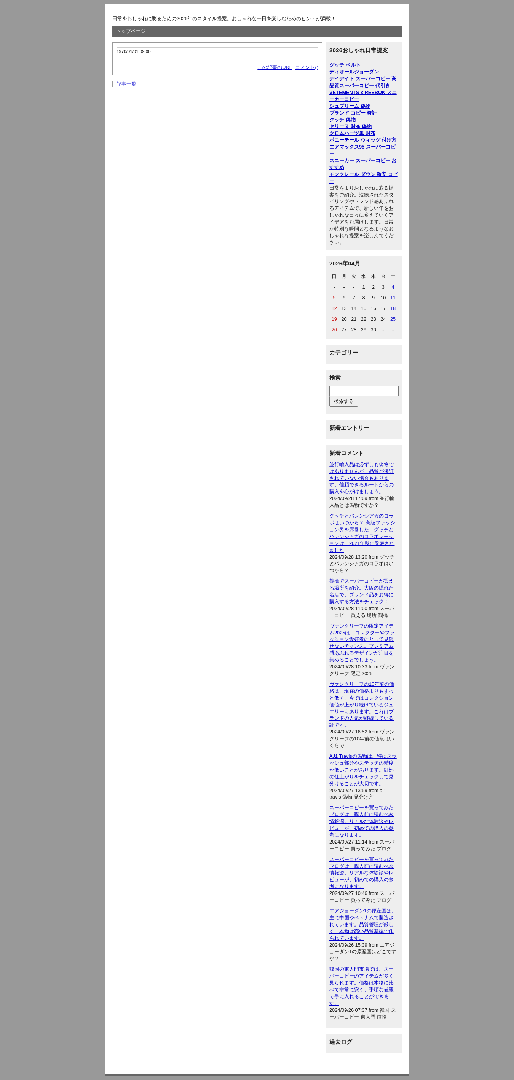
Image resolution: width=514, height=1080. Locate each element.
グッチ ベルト (345, 65)
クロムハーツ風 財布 (352, 133)
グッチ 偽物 (342, 120)
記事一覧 (126, 84)
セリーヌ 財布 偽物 (350, 126)
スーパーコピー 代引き (364, 85)
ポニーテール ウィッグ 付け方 (362, 140)
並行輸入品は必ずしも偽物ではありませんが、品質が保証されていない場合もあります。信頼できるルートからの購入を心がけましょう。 (361, 478)
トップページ (131, 31)
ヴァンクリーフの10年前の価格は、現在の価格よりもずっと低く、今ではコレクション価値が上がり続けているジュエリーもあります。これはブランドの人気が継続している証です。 (361, 704)
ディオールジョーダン (354, 72)
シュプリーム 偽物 (349, 106)
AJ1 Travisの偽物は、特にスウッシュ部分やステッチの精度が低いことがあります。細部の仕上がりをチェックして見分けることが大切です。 (363, 769)
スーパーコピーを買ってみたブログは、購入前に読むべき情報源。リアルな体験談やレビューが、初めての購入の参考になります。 (361, 821)
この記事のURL (274, 67)
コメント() (306, 67)
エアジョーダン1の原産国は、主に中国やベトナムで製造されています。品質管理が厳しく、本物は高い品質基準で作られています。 (362, 924)
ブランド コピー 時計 (353, 113)
